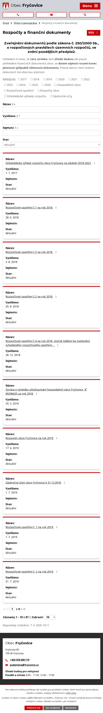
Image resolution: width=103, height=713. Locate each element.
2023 (10, 85)
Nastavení (70, 708)
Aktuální (11, 188)
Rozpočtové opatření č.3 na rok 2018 (32, 252)
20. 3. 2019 (12, 403)
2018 (36, 79)
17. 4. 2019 (12, 448)
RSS (93, 32)
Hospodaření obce (69, 85)
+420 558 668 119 (19, 659)
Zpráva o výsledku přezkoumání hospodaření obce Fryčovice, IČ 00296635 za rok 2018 (46, 391)
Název (8, 104)
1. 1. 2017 (11, 173)
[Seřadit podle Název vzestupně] (15, 103)
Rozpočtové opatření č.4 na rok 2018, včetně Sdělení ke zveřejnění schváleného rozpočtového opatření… (48, 343)
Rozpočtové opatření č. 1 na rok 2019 (32, 527)
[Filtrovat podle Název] (51, 110)
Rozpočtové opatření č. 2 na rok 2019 (32, 571)
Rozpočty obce (49, 90)
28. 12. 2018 (13, 355)
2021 (74, 79)
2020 (61, 79)
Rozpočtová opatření (20, 90)
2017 (24, 79)
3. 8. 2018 (11, 262)
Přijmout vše (33, 708)
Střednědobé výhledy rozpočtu (26, 96)
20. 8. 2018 (12, 306)
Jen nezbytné (53, 708)
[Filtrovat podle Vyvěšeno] (51, 122)
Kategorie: (9, 79)
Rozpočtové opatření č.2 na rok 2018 (32, 296)
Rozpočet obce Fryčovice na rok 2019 (32, 438)
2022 (87, 79)
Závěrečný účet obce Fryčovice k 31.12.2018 (36, 482)
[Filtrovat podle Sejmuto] (51, 133)
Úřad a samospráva (25, 23)
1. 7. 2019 (11, 492)
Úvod (6, 23)
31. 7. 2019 (12, 581)
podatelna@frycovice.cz (24, 665)
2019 (49, 79)
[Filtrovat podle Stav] (51, 145)
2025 (35, 85)
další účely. (71, 692)
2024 (22, 85)
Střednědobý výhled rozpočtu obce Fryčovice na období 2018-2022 (51, 163)
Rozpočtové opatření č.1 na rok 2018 (32, 207)
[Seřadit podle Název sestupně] (15, 104)
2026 (48, 85)
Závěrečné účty (62, 96)
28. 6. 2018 (12, 217)
